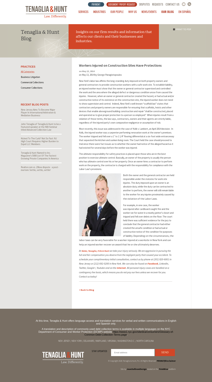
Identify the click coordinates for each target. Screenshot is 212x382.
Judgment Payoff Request (121, 4)
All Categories (27, 71)
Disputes (144, 4)
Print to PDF (183, 29)
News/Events (149, 12)
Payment (96, 4)
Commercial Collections (32, 82)
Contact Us (172, 4)
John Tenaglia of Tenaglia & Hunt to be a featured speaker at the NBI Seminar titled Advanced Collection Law (41, 127)
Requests (157, 4)
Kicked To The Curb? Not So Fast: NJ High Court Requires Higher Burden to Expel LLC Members (40, 141)
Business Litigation (30, 76)
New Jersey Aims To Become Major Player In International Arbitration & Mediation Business (38, 112)
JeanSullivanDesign (137, 369)
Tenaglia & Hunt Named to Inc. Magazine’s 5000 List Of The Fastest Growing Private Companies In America (40, 155)
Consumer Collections (31, 87)
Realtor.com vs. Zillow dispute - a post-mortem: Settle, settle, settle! (40, 168)
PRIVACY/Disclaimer (166, 361)
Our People (117, 12)
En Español (185, 12)
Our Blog (167, 12)
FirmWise (163, 369)
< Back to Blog (86, 290)
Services (83, 12)
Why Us (132, 12)
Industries (99, 12)
